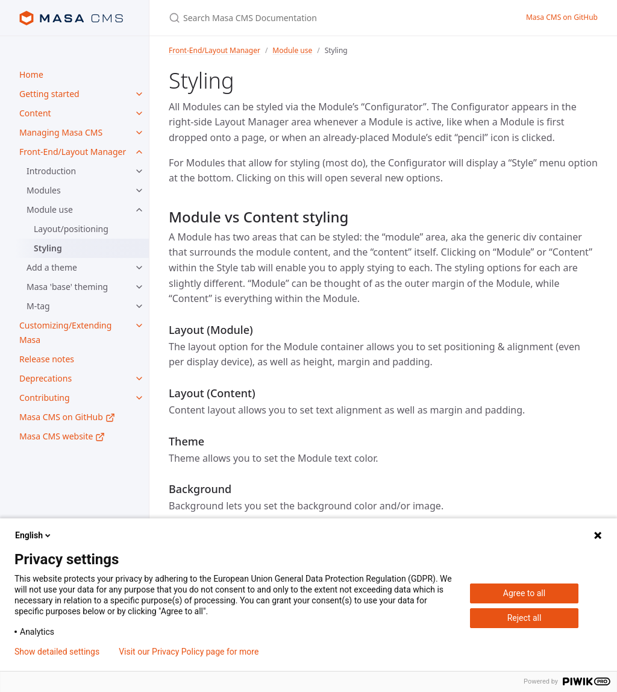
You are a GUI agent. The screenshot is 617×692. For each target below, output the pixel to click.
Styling (48, 248)
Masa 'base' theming (67, 286)
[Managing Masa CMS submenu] (139, 132)
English (33, 535)
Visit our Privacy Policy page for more (188, 651)
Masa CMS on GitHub (67, 417)
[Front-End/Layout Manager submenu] (139, 152)
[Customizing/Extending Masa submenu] (139, 325)
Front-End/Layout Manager (72, 151)
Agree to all (524, 593)
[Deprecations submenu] (139, 378)
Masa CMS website (62, 436)
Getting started (49, 93)
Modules (44, 190)
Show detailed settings (56, 651)
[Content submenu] (139, 113)
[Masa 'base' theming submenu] (139, 287)
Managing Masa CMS (60, 132)
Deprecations (45, 378)
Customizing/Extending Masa (65, 332)
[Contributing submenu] (139, 397)
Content (35, 113)
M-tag (38, 306)
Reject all (524, 618)
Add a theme (52, 267)
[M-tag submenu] (139, 306)
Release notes (46, 359)
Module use (50, 209)
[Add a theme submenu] (139, 267)
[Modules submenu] (139, 190)
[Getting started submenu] (139, 94)
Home (31, 74)
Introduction (51, 171)
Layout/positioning (71, 228)
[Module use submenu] (139, 209)
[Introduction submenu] (139, 171)
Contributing (44, 397)
